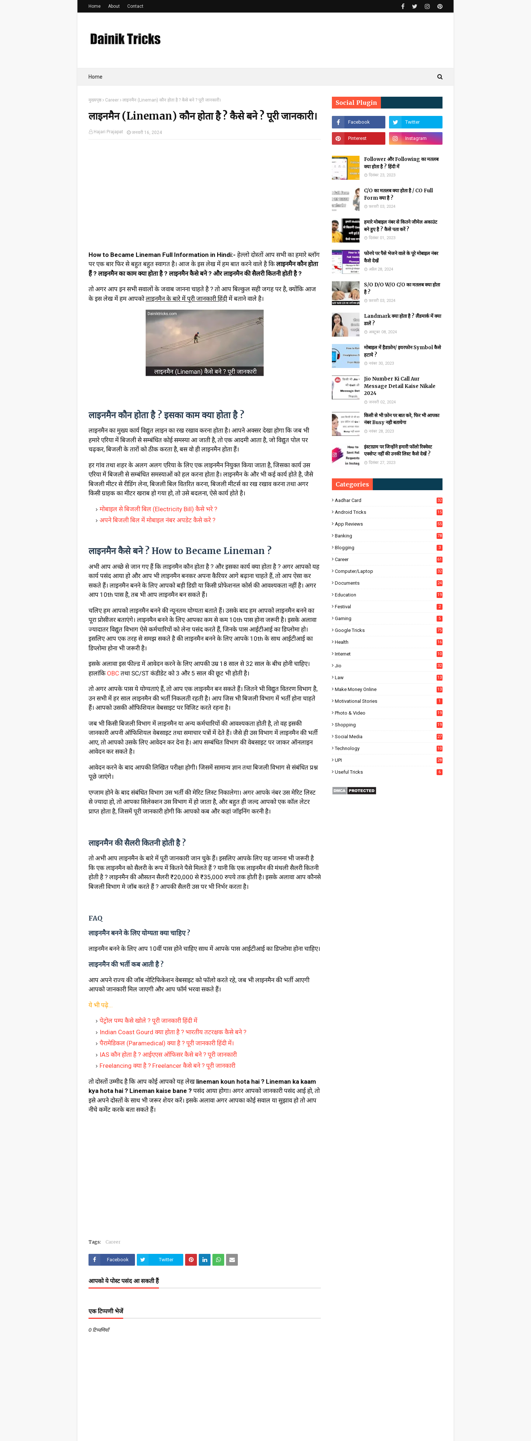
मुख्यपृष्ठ (94, 100)
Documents (388, 583)
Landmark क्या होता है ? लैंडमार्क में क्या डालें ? (402, 320)
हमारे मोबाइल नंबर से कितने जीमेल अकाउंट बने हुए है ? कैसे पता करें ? (400, 226)
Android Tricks (388, 512)
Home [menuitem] (95, 77)
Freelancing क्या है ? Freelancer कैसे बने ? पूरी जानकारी (167, 1065)
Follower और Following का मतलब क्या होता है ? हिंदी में (401, 163)
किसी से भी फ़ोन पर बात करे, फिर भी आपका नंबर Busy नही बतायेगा (401, 419)
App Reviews (388, 524)
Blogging (388, 547)
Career (112, 100)
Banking (388, 536)
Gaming (388, 618)
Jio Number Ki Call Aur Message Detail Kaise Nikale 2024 (399, 386)
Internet (388, 654)
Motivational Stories (388, 701)
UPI (388, 760)
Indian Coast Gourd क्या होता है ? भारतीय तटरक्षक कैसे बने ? (173, 1032)
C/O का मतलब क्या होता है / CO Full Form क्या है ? (398, 194)
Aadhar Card (388, 500)
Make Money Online (388, 689)
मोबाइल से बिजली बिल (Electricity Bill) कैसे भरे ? (158, 509)
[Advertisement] (204, 198)
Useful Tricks (388, 772)
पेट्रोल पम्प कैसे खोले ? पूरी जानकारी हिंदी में (148, 1020)
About (114, 6)
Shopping (388, 725)
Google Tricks (388, 630)
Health (388, 642)
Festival (388, 606)
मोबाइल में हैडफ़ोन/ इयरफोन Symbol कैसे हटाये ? (402, 351)
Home (94, 6)
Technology (388, 748)
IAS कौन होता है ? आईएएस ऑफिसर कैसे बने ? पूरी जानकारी (168, 1054)
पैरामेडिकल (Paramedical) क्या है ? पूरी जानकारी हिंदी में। (167, 1043)
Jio (388, 665)
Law (388, 677)
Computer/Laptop (388, 571)
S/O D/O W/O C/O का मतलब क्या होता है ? (402, 288)
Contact (135, 6)
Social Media (388, 736)
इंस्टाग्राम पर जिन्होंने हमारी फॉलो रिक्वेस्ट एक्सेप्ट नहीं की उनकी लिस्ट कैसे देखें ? (398, 450)
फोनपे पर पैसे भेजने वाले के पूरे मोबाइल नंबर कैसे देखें (401, 257)
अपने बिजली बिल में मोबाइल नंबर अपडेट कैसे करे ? (157, 520)
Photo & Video (388, 713)
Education (388, 595)
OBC (113, 673)
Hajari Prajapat (108, 131)
